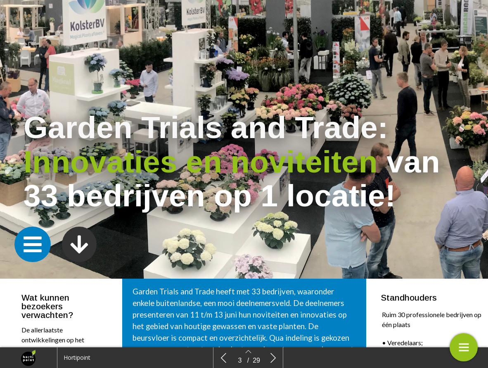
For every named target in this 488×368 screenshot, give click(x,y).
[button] (32, 244)
